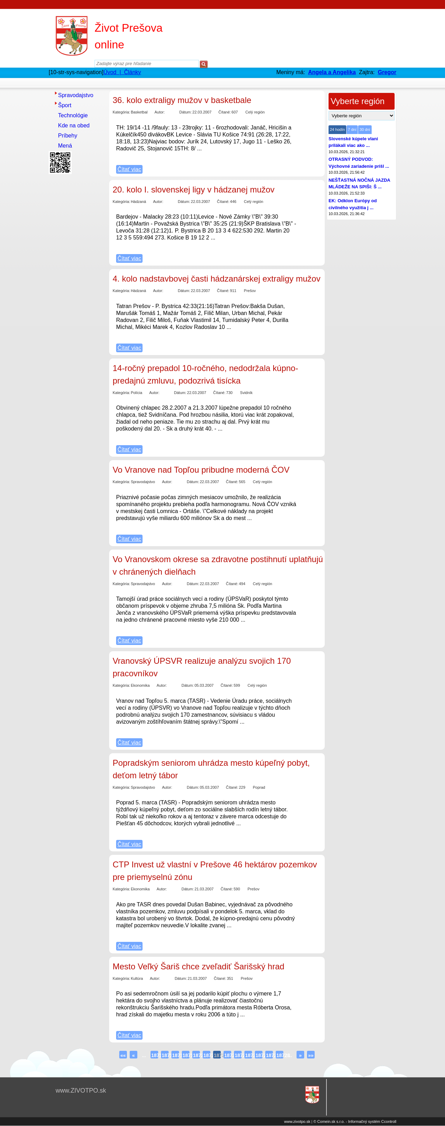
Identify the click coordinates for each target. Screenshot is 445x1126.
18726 (259, 1055)
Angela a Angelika (332, 72)
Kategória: (121, 112)
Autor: (159, 112)
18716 (154, 1055)
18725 (248, 1055)
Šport (64, 105)
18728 (279, 1055)
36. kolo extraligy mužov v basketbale (182, 100)
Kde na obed (74, 125)
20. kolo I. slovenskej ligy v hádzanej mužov (194, 189)
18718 (175, 1055)
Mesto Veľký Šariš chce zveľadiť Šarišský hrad (198, 966)
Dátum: (185, 112)
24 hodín (337, 129)
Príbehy (67, 136)
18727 (269, 1055)
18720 (196, 1055)
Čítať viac (129, 169)
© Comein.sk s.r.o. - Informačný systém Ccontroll (354, 1121)
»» (311, 1055)
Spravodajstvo (75, 95)
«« (123, 1055)
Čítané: (224, 112)
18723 (227, 1055)
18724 (238, 1055)
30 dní (364, 129)
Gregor (387, 72)
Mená (65, 146)
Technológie (73, 115)
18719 (186, 1055)
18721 (206, 1055)
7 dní (352, 129)
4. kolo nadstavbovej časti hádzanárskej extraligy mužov (217, 278)
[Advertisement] (76, 280)
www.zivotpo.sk (297, 1121)
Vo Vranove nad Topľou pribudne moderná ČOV (201, 469)
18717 (165, 1055)
